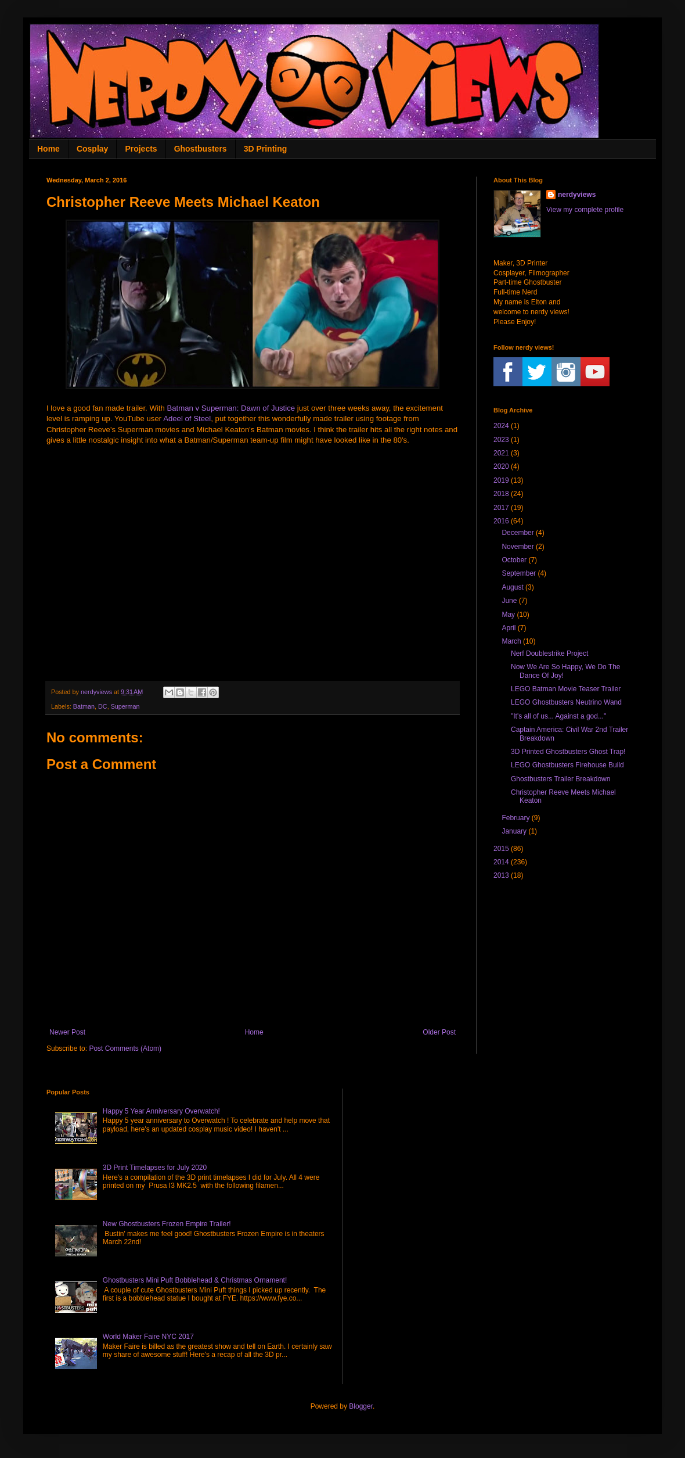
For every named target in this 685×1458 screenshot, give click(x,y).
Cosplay (92, 148)
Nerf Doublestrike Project (549, 653)
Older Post (439, 1032)
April (508, 628)
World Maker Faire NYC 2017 (148, 1337)
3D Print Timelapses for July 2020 (155, 1167)
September (519, 573)
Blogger (361, 1406)
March (511, 641)
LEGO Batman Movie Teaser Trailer (566, 689)
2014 (501, 862)
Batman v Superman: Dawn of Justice (231, 408)
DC (102, 706)
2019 (501, 480)
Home (48, 148)
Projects (141, 148)
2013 (501, 875)
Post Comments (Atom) (125, 1048)
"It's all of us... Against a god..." (558, 716)
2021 (501, 453)
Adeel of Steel (187, 418)
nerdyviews (577, 195)
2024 (501, 426)
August (512, 587)
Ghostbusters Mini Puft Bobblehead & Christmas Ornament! (195, 1280)
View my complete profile (584, 210)
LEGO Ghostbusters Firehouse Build (567, 765)
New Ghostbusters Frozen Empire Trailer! (167, 1224)
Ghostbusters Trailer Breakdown (560, 779)
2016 (501, 521)
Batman (84, 706)
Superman (125, 706)
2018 (501, 494)
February (515, 818)
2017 (501, 508)
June (509, 601)
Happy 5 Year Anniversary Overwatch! (161, 1111)
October (514, 560)
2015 (501, 849)
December (517, 533)
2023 (501, 440)
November (517, 547)
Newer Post (67, 1032)
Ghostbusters (200, 148)
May (508, 615)
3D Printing (265, 148)
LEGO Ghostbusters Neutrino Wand (566, 702)
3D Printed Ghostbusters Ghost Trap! (568, 752)
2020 (501, 466)
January (514, 831)
